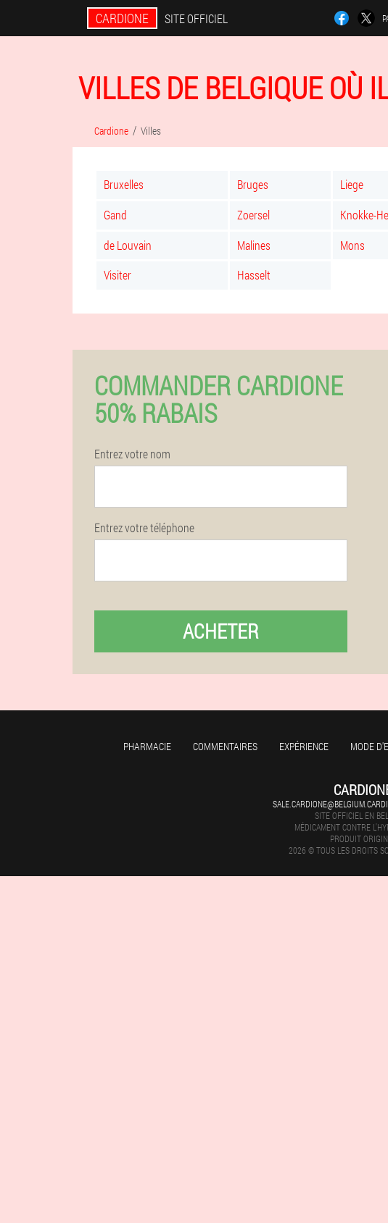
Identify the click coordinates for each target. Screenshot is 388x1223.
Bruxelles (124, 184)
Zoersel (253, 214)
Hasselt (254, 274)
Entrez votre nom (132, 454)
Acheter (221, 631)
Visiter (117, 274)
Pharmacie (147, 746)
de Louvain (128, 245)
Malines (254, 245)
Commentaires (225, 746)
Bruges (252, 184)
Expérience (304, 746)
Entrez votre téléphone (144, 528)
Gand (115, 214)
